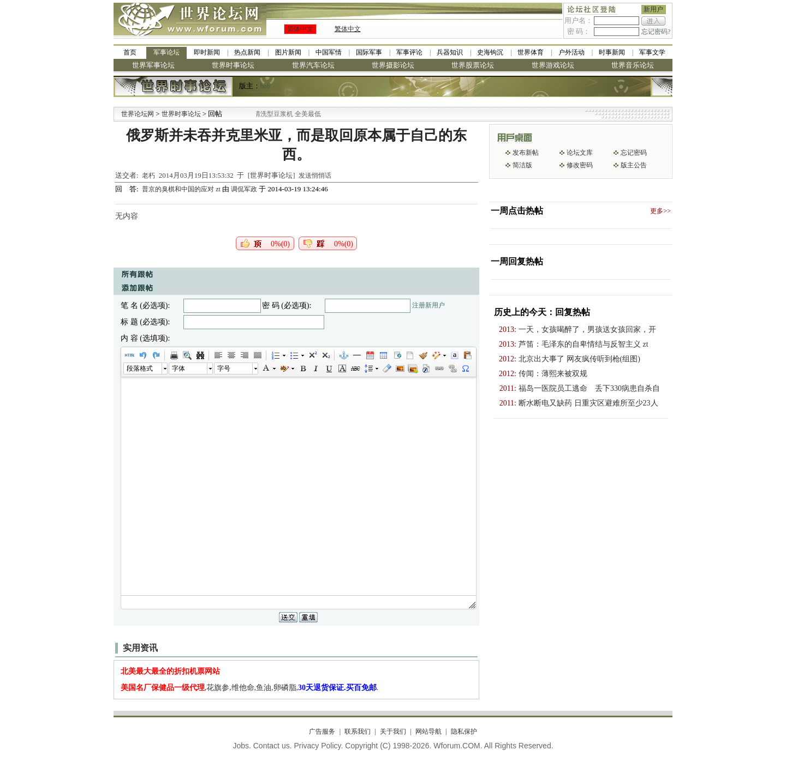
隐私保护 (464, 731)
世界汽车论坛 (313, 65)
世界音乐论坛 (632, 65)
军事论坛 (166, 52)
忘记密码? (655, 31)
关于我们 (393, 731)
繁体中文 (348, 29)
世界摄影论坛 (393, 65)
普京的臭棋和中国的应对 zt (182, 189)
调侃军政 (244, 189)
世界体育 (530, 52)
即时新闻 (207, 52)
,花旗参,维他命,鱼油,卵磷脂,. (250, 688)
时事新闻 (612, 52)
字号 (223, 368)
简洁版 (522, 165)
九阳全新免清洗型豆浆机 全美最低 (286, 114)
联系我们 (357, 731)
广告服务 (322, 731)
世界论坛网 (137, 114)
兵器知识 (450, 52)
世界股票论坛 (472, 65)
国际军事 (369, 52)
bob (265, 86)
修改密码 (580, 165)
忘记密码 (634, 152)
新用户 (653, 9)
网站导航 (428, 731)
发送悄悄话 (315, 175)
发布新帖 (526, 152)
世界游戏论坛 (553, 65)
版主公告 (634, 165)
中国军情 (328, 52)
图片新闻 (288, 52)
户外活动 (571, 52)
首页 (129, 52)
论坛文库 (580, 152)
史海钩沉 (490, 52)
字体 (178, 368)
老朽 (148, 175)
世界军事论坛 (153, 65)
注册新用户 (428, 305)
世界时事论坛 (233, 65)
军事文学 (652, 52)
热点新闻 (247, 52)
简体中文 (300, 29)
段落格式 (140, 368)
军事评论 (409, 52)
